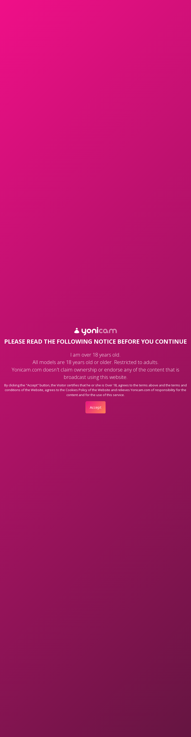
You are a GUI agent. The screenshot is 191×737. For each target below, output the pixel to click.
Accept (95, 407)
